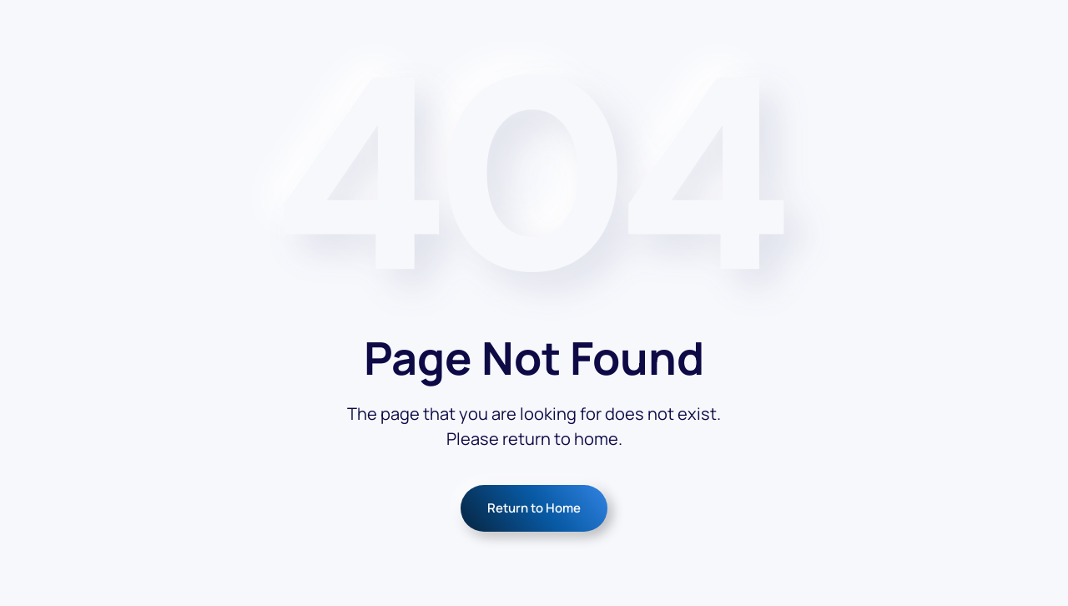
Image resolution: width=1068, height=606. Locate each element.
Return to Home (534, 508)
